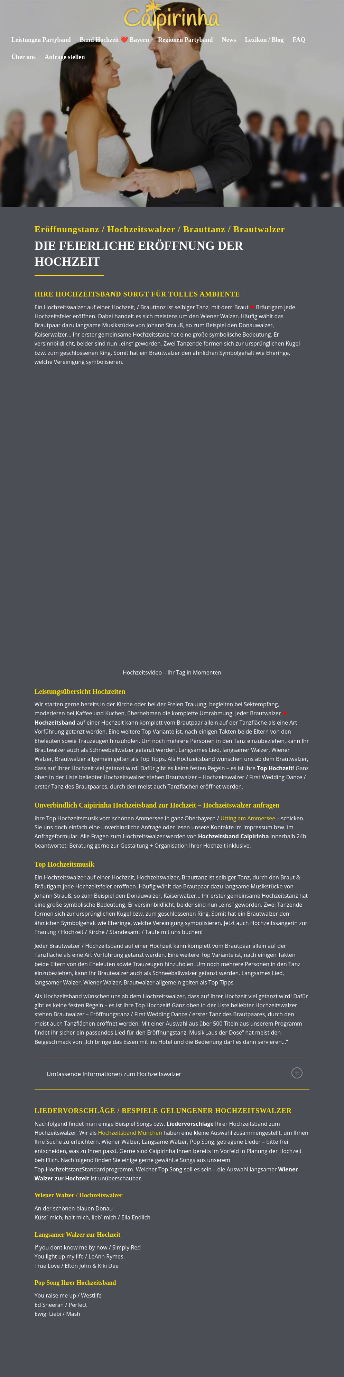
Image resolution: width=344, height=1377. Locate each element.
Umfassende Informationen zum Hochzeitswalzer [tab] (175, 926)
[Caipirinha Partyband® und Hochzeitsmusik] (172, 15)
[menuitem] (41, 39)
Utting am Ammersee (248, 672)
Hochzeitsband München (130, 986)
